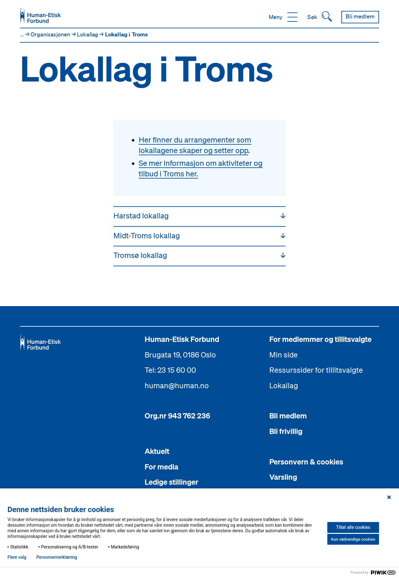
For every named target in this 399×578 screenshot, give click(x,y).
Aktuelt (157, 451)
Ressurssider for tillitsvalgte (316, 370)
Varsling (283, 477)
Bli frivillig (285, 431)
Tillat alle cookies (353, 527)
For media (161, 466)
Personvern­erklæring (56, 557)
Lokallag (88, 34)
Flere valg (16, 557)
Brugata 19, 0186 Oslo (180, 354)
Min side (283, 354)
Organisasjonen (51, 34)
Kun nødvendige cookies (353, 539)
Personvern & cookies (306, 461)
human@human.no (177, 385)
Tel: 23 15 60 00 (170, 370)
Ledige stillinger (171, 482)
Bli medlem (288, 415)
